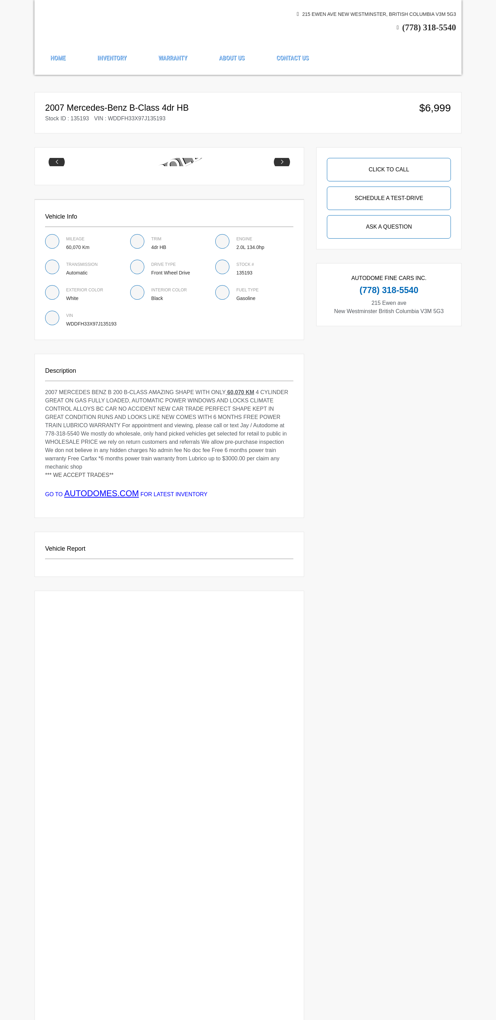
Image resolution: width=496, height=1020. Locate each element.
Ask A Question (389, 227)
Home (57, 57)
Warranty (172, 57)
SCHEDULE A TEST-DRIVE (389, 198)
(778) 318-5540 (429, 27)
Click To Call (389, 169)
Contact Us (292, 57)
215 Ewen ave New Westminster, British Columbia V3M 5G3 (379, 14)
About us (232, 57)
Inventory (111, 57)
